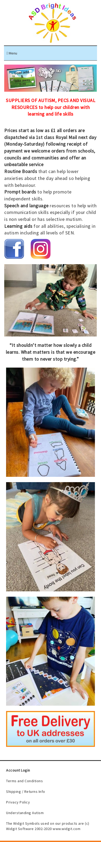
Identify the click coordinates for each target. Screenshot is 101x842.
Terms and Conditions (24, 780)
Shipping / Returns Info (25, 791)
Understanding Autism (25, 812)
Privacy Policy (18, 802)
